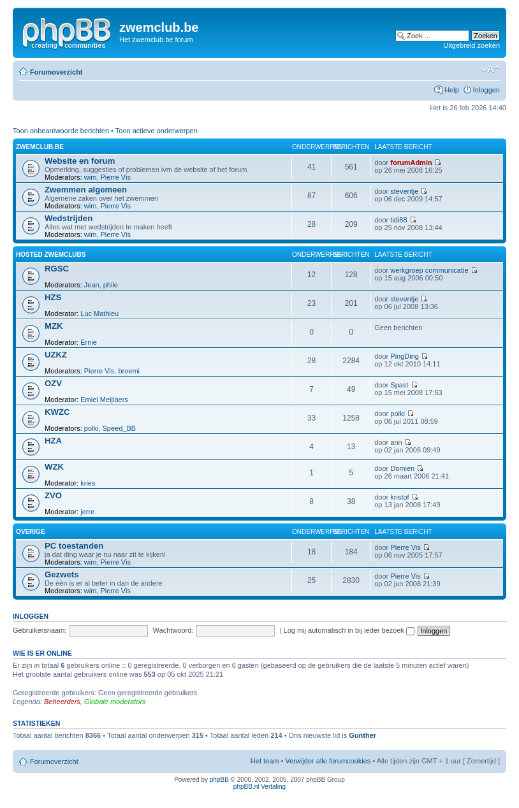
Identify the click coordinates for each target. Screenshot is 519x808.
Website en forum (80, 161)
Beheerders (62, 701)
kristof (399, 497)
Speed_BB (119, 428)
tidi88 (398, 220)
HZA (53, 440)
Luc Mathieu (99, 313)
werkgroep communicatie (429, 270)
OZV (53, 383)
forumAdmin (411, 162)
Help (451, 90)
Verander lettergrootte (490, 69)
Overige (30, 531)
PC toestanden (74, 546)
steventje (404, 191)
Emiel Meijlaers (104, 399)
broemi (129, 371)
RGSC (57, 268)
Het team (265, 761)
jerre (87, 512)
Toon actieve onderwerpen (156, 130)
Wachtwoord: (173, 630)
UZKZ (56, 354)
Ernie (88, 342)
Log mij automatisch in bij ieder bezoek (349, 630)
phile (110, 285)
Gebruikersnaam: (39, 630)
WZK (54, 467)
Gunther (362, 735)
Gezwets (62, 574)
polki (91, 428)
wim (90, 177)
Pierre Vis (115, 177)
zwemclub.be (40, 146)
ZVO (53, 495)
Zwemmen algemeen (86, 189)
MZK (54, 326)
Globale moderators (115, 701)
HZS (53, 297)
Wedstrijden (68, 218)
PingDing (404, 356)
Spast (399, 385)
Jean (91, 285)
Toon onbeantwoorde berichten (61, 130)
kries (87, 483)
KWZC (57, 412)
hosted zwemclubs (50, 254)
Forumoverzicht (56, 72)
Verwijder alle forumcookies (327, 761)
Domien (402, 468)
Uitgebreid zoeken (471, 45)
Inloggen (486, 90)
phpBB (219, 779)
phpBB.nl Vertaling (259, 786)
